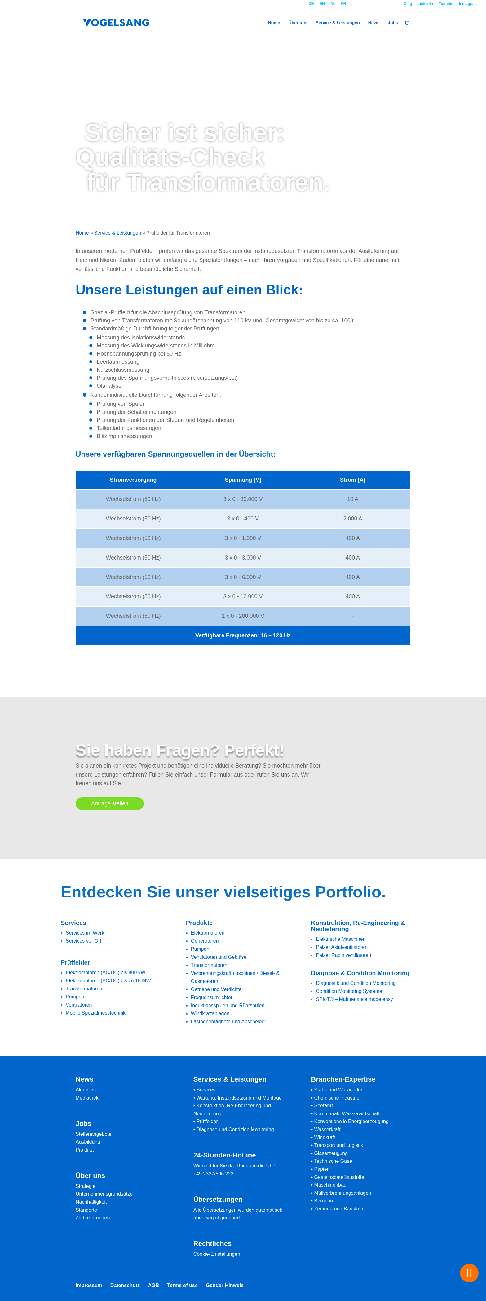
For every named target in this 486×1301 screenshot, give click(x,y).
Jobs (393, 22)
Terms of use (182, 1285)
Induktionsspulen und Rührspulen (228, 1005)
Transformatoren (84, 988)
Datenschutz (125, 1285)
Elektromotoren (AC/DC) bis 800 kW (105, 972)
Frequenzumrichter (211, 997)
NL (332, 4)
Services (206, 1089)
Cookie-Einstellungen (216, 1254)
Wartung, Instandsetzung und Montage (239, 1097)
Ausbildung (88, 1141)
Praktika (85, 1150)
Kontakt (375, 4)
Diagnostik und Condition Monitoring (355, 983)
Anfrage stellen (109, 803)
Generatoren (205, 941)
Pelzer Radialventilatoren (343, 955)
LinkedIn (425, 4)
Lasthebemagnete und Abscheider (228, 1021)
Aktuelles (86, 1089)
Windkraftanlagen (210, 1013)
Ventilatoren (79, 1004)
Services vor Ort (83, 941)
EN (322, 4)
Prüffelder (207, 1121)
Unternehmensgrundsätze (104, 1194)
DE (311, 4)
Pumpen (75, 996)
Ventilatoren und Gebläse (219, 957)
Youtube (446, 4)
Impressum (89, 1285)
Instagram (468, 4)
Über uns (298, 22)
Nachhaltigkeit (91, 1202)
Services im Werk (85, 933)
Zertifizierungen (93, 1217)
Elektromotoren (208, 933)
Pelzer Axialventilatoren (341, 947)
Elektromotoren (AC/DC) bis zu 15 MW (108, 980)
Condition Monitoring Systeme (349, 991)
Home (274, 22)
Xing (408, 4)
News (374, 22)
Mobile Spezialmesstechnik (96, 1013)
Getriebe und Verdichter (217, 989)
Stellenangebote (94, 1134)
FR (343, 4)
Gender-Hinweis (225, 1285)
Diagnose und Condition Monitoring (235, 1129)
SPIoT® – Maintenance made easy (354, 999)
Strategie (85, 1186)
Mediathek (87, 1097)
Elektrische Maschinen (340, 939)
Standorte (86, 1210)
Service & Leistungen (338, 22)
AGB (153, 1285)
